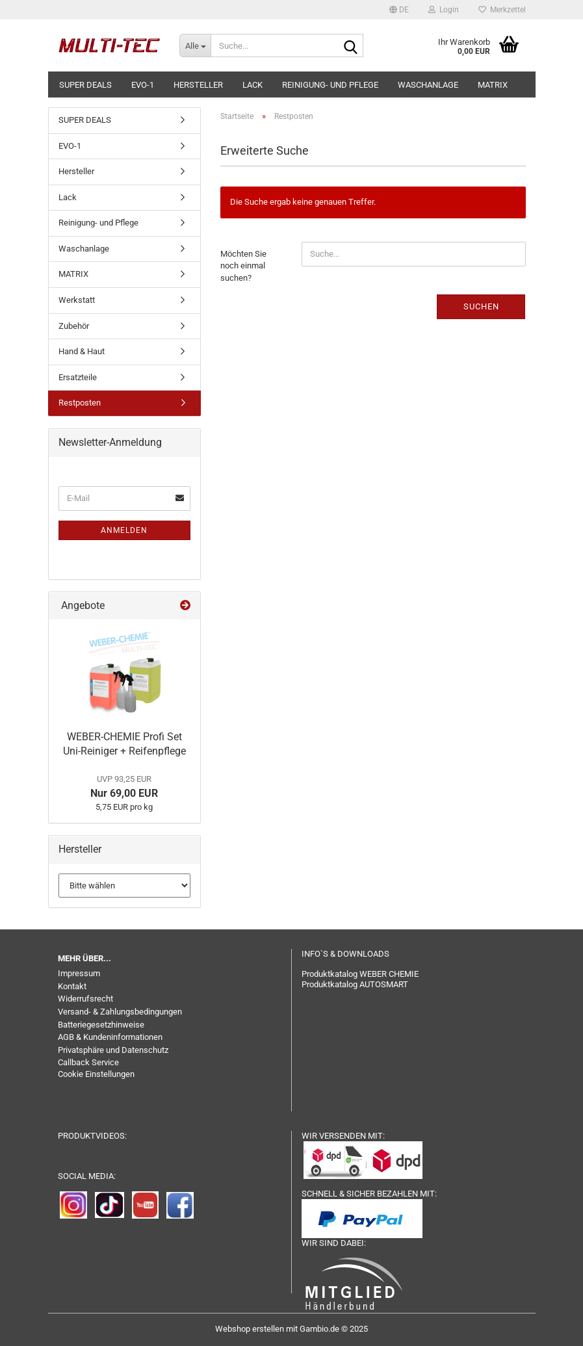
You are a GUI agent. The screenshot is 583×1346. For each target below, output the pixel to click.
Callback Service (88, 1062)
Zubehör (73, 326)
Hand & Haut (81, 351)
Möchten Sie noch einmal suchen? (243, 266)
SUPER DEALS (85, 85)
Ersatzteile (77, 377)
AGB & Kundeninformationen (110, 1037)
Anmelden (124, 530)
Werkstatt (76, 300)
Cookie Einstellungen (96, 1074)
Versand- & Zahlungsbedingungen (120, 1011)
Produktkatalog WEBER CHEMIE (360, 974)
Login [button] (443, 9)
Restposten (79, 403)
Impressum (79, 973)
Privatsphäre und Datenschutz (113, 1050)
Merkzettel (502, 9)
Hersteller (198, 85)
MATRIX (493, 85)
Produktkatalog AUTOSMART (355, 984)
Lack (252, 85)
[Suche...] (195, 45)
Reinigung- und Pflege (330, 85)
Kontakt (72, 986)
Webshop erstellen (249, 1329)
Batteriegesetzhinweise (101, 1024)
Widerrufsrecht (85, 998)
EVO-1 (142, 85)
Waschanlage (428, 85)
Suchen (481, 306)
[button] (399, 9)
